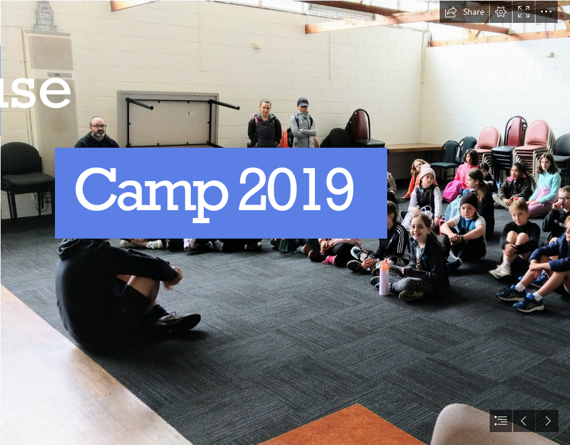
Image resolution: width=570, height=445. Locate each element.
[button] (464, 12)
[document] (285, 222)
